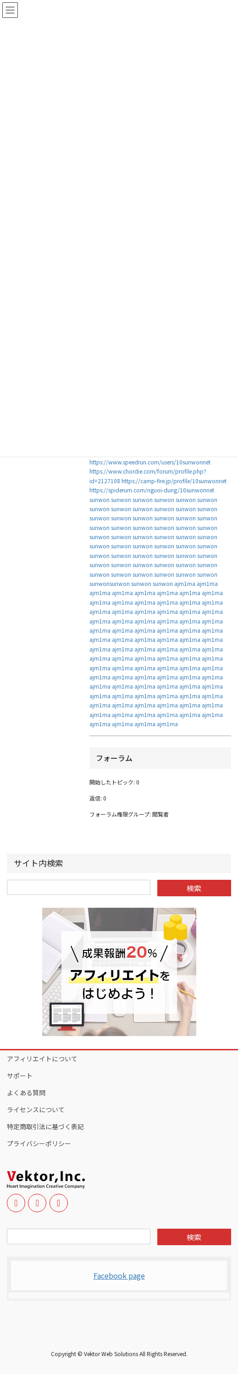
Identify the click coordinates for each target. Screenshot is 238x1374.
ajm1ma (184, 583)
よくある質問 (26, 1092)
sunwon (99, 499)
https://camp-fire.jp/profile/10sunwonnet (174, 481)
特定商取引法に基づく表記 (45, 1126)
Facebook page (119, 1275)
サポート (20, 1075)
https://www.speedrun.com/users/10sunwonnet (149, 462)
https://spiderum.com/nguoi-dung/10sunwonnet (151, 490)
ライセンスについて (36, 1109)
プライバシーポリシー (39, 1143)
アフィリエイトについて (42, 1058)
